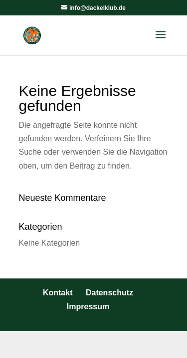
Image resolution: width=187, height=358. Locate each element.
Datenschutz (109, 292)
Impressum (88, 306)
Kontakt (58, 292)
